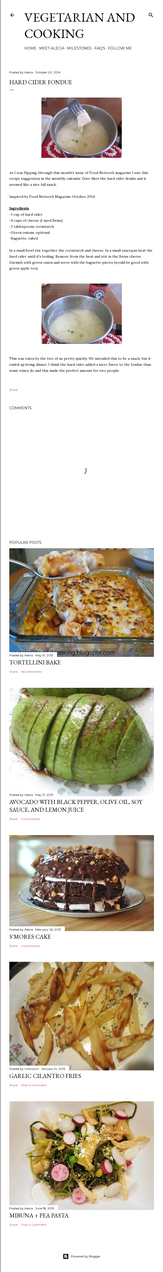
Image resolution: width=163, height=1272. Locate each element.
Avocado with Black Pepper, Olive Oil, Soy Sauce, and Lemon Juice (75, 805)
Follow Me (120, 48)
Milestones (79, 48)
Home (30, 48)
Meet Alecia (51, 48)
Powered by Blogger (81, 1256)
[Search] (151, 14)
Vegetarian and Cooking (79, 25)
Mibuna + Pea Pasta (39, 1215)
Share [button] (13, 390)
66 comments (31, 671)
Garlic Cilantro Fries (45, 1076)
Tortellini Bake (35, 662)
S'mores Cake (30, 936)
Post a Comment (33, 1085)
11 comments (30, 819)
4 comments (30, 946)
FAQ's (99, 48)
